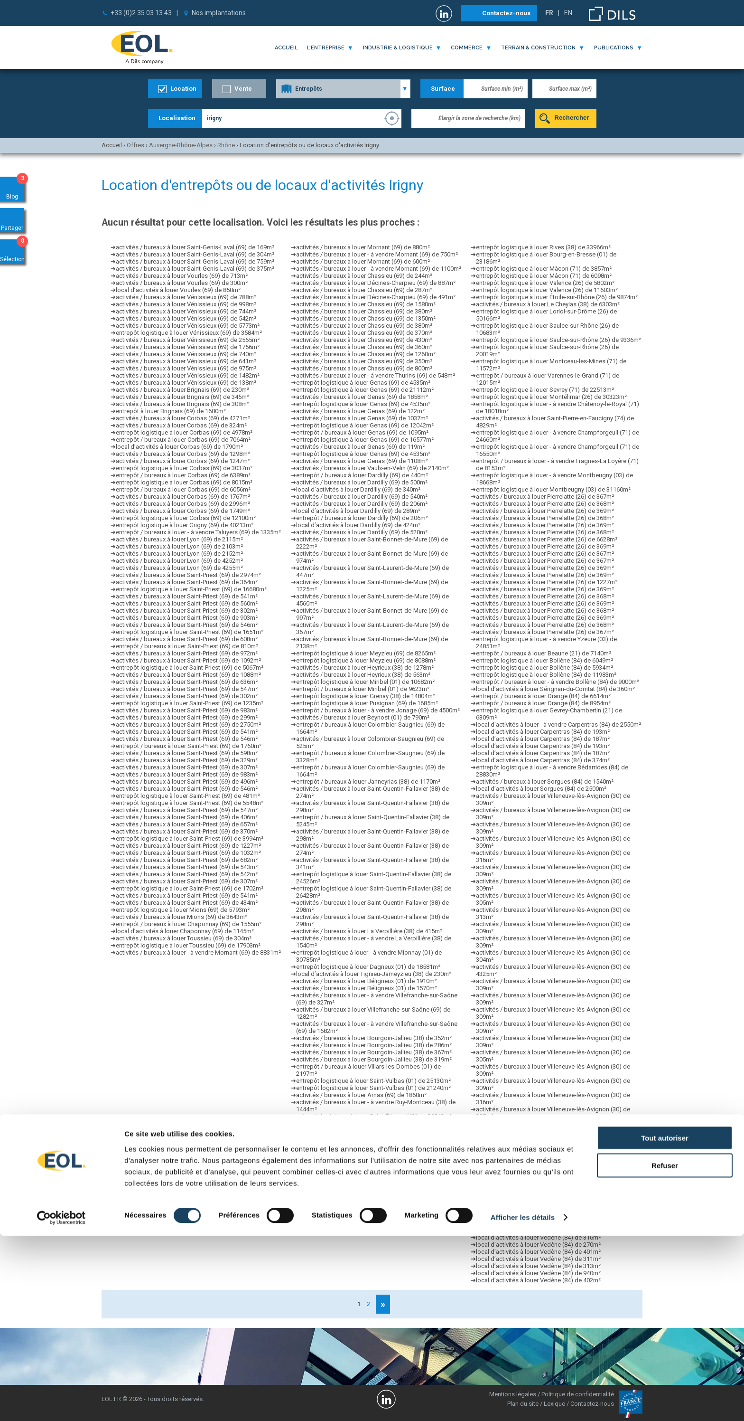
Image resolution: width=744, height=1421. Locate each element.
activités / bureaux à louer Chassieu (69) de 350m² (364, 361)
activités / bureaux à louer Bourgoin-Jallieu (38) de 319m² (374, 1059)
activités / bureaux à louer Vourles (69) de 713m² (182, 275)
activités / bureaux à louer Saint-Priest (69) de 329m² (187, 760)
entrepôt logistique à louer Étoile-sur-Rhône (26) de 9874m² (557, 297)
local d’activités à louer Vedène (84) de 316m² (538, 1237)
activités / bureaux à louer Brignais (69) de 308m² (182, 403)
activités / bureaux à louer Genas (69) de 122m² (360, 411)
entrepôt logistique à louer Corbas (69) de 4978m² (184, 432)
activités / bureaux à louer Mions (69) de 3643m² (181, 916)
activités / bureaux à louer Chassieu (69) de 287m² (364, 290)
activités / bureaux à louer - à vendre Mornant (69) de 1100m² (378, 268)
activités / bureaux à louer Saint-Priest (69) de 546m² (187, 624)
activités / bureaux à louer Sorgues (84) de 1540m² (545, 781)
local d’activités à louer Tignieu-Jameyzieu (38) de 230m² (373, 973)
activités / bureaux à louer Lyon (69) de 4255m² (179, 567)
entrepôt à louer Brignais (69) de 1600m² (171, 411)
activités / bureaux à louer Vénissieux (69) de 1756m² (188, 347)
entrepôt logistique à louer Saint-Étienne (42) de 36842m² (374, 1116)
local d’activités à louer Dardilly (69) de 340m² (358, 489)
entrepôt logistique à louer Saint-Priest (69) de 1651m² (189, 631)
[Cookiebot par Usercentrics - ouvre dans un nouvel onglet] (61, 1402)
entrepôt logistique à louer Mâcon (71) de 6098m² (544, 275)
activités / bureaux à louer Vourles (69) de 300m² (182, 282)
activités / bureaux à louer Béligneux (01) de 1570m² (366, 988)
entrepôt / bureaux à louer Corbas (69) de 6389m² (183, 475)
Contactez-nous (506, 13)
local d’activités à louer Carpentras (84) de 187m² (543, 738)
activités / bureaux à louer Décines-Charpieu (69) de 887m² (376, 282)
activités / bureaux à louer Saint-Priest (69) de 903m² (187, 617)
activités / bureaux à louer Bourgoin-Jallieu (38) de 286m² (374, 1045)
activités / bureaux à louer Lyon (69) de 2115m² (179, 539)
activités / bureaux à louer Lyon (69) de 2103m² (179, 546)
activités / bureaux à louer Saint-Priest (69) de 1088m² (188, 674)
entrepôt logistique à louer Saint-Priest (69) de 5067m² (189, 667)
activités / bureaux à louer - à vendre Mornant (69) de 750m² (377, 254)
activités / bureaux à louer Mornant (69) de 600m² (363, 261)
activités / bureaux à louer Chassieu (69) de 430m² (364, 339)
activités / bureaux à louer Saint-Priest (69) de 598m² (187, 753)
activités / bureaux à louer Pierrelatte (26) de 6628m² (546, 539)
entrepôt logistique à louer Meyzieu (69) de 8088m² (366, 660)
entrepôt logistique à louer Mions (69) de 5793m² (183, 909)
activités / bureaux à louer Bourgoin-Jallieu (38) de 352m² (374, 1038)
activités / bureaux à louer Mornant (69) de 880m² (363, 247)
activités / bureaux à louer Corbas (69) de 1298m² (183, 453)
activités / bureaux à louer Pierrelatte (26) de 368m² (545, 503)
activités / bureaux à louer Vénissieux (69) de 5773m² (188, 325)
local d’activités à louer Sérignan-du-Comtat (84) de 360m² (555, 688)
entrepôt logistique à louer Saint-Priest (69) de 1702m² (189, 888)
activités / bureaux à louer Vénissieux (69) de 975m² (186, 368)
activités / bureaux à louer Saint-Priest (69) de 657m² (187, 824)
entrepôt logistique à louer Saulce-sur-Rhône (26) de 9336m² (558, 339)
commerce (467, 48)
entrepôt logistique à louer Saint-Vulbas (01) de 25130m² (373, 1080)
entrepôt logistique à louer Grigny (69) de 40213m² (184, 525)
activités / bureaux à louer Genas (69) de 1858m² (362, 396)
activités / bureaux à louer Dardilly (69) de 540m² (362, 496)
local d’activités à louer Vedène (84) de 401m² (538, 1251)
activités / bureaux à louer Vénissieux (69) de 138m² (186, 382)
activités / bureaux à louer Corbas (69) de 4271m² (183, 418)
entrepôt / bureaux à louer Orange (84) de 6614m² (543, 696)
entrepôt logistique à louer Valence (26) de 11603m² (547, 290)
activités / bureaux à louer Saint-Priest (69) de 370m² (187, 831)
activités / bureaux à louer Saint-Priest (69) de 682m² (187, 859)
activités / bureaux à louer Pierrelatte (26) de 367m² (545, 496)
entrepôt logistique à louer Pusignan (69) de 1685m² (367, 703)
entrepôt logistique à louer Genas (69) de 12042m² (365, 425)
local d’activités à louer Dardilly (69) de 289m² (358, 510)
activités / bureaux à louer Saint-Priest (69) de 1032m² (188, 852)
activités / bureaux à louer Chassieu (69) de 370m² (364, 332)
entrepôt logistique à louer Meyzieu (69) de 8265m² (366, 653)
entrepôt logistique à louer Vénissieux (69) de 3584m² (189, 332)
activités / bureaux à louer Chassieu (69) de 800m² (364, 368)
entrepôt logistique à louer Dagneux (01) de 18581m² (368, 966)
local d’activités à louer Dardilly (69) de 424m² (358, 525)
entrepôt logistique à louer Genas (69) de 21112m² (365, 389)
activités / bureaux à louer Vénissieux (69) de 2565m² (188, 339)
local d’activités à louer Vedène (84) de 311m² (538, 1258)
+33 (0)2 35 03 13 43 (141, 13)
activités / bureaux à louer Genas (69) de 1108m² (362, 460)
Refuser (664, 1350)
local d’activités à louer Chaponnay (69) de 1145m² (185, 931)
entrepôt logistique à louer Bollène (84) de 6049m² (544, 660)
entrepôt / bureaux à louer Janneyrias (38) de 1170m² (368, 781)
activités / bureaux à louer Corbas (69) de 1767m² (183, 496)
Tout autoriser (664, 1322)
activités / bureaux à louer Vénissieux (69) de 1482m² (188, 375)
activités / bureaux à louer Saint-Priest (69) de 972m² (187, 653)
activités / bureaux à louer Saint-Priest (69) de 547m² (187, 688)
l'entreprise (325, 48)
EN (568, 13)
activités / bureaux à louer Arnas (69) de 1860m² (361, 1095)
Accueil (286, 48)
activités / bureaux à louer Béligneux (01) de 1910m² (366, 981)
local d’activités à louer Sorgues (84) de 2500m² (541, 788)
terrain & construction (538, 48)
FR (549, 13)
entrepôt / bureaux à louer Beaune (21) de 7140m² (543, 653)
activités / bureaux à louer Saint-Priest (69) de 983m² (187, 710)
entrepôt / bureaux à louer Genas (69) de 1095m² (362, 432)
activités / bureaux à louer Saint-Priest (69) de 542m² (187, 874)
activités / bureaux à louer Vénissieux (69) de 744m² (186, 311)
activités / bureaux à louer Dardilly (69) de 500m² (362, 482)
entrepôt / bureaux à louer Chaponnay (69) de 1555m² (188, 924)
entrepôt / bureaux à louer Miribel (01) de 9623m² (362, 688)
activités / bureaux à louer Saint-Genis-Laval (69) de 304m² (195, 254)
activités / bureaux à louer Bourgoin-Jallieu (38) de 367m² (374, 1052)
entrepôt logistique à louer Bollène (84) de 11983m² (546, 674)
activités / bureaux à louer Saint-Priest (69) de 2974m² (188, 574)
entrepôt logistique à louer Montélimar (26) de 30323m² (551, 396)
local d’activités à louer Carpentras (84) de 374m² (543, 760)
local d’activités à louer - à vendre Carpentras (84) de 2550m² (558, 724)
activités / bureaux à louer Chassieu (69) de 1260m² (366, 354)
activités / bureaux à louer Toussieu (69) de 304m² (183, 938)
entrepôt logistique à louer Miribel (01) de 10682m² (365, 681)
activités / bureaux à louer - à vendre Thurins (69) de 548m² (375, 375)
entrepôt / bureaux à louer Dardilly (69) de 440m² (362, 475)
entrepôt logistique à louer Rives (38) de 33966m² (543, 247)
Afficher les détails (523, 1402)
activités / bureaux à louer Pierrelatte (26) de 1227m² (546, 582)
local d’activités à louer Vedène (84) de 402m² (538, 1280)
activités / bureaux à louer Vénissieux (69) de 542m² (186, 318)
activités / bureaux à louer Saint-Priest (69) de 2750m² (188, 724)
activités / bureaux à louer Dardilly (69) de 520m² (362, 532)
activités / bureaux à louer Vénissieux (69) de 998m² (186, 304)
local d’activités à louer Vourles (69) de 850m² (178, 290)
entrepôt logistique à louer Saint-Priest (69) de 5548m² (189, 802)
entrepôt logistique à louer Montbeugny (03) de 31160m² (553, 489)
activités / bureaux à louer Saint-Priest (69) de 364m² (187, 582)
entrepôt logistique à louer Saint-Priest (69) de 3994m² (189, 838)
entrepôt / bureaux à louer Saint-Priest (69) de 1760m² (188, 745)
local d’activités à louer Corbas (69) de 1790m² (179, 446)
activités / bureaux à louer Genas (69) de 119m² (360, 446)
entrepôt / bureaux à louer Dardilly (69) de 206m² (362, 517)
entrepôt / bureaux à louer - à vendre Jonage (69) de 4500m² (378, 710)
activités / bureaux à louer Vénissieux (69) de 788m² (186, 297)
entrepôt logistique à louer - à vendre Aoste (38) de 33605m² (378, 1187)
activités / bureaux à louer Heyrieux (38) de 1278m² (365, 667)
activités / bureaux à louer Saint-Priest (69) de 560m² (187, 603)
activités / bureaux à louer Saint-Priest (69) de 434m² (187, 902)
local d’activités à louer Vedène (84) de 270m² (538, 1244)
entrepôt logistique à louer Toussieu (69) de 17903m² (188, 945)
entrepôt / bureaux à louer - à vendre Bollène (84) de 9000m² (557, 681)
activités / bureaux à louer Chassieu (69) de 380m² (364, 311)
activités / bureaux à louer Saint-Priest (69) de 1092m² (188, 660)
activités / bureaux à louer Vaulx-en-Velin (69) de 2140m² (372, 468)
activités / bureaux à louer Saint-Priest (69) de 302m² (187, 610)
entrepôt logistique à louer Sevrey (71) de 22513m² (545, 389)
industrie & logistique (398, 48)
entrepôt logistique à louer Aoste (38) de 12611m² (364, 1180)
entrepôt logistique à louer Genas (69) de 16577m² (365, 439)
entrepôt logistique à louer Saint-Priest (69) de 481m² (188, 795)
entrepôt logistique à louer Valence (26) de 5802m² (545, 282)
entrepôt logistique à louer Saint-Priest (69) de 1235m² (189, 703)
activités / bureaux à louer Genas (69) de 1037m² (362, 418)
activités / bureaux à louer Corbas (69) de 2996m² (183, 503)
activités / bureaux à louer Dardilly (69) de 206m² (362, 503)
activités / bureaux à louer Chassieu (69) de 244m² (364, 275)
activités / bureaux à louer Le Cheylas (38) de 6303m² (548, 304)
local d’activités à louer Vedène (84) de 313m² (538, 1265)
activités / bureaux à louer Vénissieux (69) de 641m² (186, 361)
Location (183, 88)
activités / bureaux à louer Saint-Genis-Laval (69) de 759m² (195, 261)
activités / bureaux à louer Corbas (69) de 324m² (181, 425)
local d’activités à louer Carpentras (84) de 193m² (543, 731)
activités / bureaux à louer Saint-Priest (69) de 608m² (187, 639)
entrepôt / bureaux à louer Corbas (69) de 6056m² (183, 489)
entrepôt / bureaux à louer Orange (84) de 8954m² (543, 703)
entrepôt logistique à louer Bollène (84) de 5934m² (544, 667)
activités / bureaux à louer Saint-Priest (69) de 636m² (187, 681)
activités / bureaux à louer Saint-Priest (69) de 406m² (187, 817)
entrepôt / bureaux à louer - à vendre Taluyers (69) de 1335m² (198, 532)
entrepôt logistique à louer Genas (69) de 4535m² (363, 382)
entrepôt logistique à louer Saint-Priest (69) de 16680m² (191, 589)
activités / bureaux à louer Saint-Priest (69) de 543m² (187, 867)
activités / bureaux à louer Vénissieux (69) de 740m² (186, 354)
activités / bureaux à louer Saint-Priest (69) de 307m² (187, 767)
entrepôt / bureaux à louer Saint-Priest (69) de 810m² (187, 646)
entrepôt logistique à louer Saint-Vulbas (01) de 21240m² (373, 1087)
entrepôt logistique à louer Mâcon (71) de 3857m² (544, 268)
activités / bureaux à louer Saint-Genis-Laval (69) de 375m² (195, 268)
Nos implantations (219, 13)
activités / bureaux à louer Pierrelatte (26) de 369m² (545, 510)
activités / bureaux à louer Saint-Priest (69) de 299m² (187, 717)
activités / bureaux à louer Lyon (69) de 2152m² (179, 553)
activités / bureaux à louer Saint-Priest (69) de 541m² (187, 596)
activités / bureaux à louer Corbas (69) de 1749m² (183, 510)
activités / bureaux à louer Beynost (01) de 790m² (362, 717)
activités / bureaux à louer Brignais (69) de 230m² (182, 389)
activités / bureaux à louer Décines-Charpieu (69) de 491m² (376, 297)
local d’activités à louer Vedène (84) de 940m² (538, 1273)
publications (613, 48)
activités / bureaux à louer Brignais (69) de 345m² (182, 396)
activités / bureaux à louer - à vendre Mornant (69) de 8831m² (198, 952)
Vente (243, 88)
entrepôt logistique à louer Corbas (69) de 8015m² (184, 482)
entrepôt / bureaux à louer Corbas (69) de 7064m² (183, 439)
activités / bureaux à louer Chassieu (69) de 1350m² (366, 318)
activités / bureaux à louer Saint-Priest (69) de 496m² (187, 781)
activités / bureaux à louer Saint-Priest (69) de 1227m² (188, 845)
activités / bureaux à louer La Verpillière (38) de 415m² (369, 931)
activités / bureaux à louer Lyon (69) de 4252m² (179, 560)
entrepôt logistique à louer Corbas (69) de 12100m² (186, 517)
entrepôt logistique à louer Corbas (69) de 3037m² (184, 468)
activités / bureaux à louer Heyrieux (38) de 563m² (363, 674)
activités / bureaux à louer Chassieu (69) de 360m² (364, 347)
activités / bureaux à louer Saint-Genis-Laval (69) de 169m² (195, 247)
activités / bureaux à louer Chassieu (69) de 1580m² (366, 304)
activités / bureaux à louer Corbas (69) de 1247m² (183, 460)
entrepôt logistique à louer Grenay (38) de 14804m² (365, 696)
